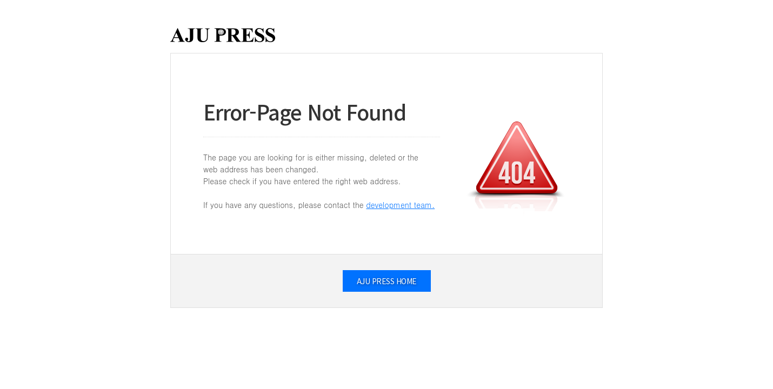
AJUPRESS (222, 35)
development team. (400, 204)
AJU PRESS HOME (387, 281)
